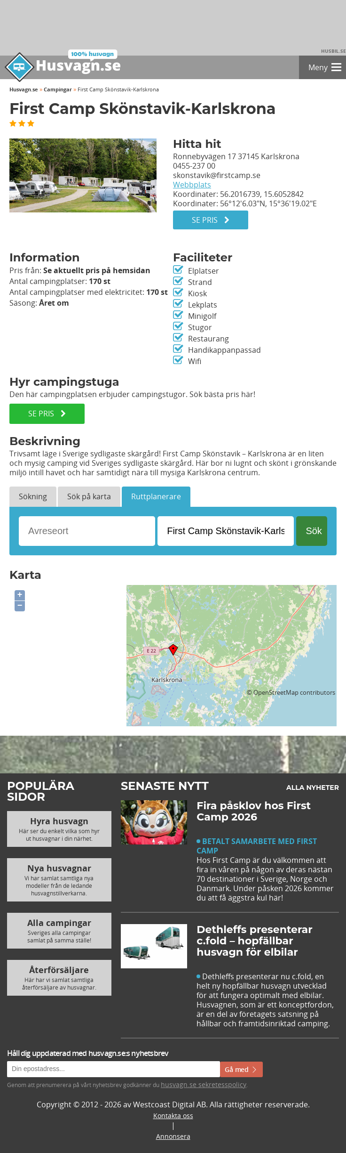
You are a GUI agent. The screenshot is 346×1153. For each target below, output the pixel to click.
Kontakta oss (173, 1115)
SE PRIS (47, 413)
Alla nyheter (312, 787)
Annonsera (173, 1136)
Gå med (241, 1069)
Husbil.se (333, 51)
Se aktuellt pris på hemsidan (96, 270)
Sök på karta (89, 496)
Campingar (58, 89)
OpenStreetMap (276, 692)
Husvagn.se (23, 89)
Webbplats (192, 184)
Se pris (210, 220)
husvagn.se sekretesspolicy (203, 1084)
